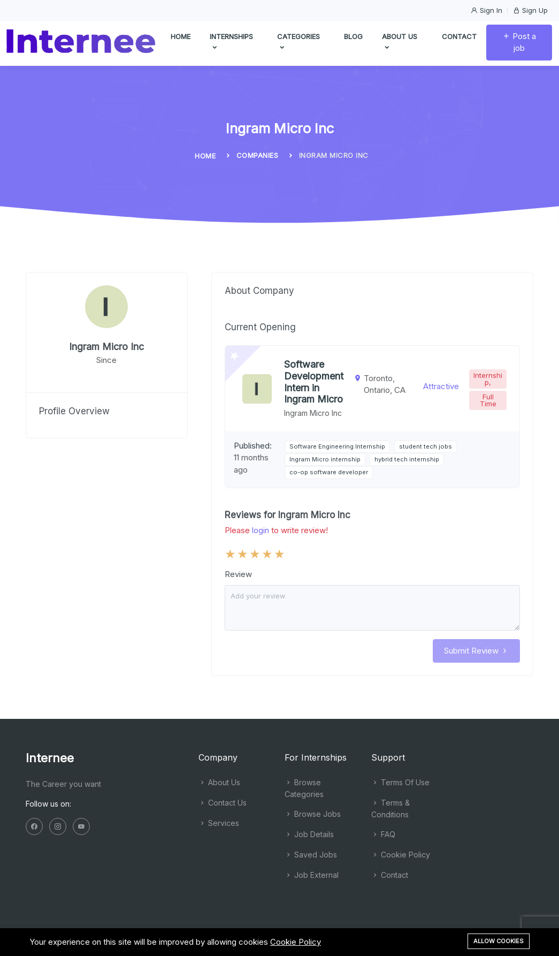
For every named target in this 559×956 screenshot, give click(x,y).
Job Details (309, 834)
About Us (219, 782)
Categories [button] (298, 44)
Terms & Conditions (390, 808)
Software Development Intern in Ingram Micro (313, 382)
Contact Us (222, 802)
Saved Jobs (311, 854)
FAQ (383, 834)
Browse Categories (304, 788)
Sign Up (530, 10)
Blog (353, 38)
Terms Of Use (400, 782)
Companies (257, 155)
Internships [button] (231, 44)
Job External (312, 874)
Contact (459, 38)
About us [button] (399, 44)
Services (218, 823)
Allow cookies (498, 941)
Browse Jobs (313, 813)
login (260, 530)
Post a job (519, 44)
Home (180, 38)
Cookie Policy (400, 854)
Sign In (486, 10)
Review (238, 574)
